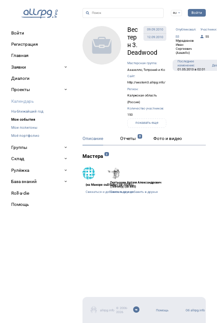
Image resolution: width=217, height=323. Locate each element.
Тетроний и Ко (133, 52)
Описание (20, 166)
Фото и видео (119, 166)
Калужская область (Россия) (97, 72)
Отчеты (66, 166)
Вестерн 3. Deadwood (92, 36)
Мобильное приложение (38, 299)
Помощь (20, 278)
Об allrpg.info (26, 289)
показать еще (128, 92)
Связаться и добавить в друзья (65, 226)
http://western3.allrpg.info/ (88, 62)
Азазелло (103, 52)
